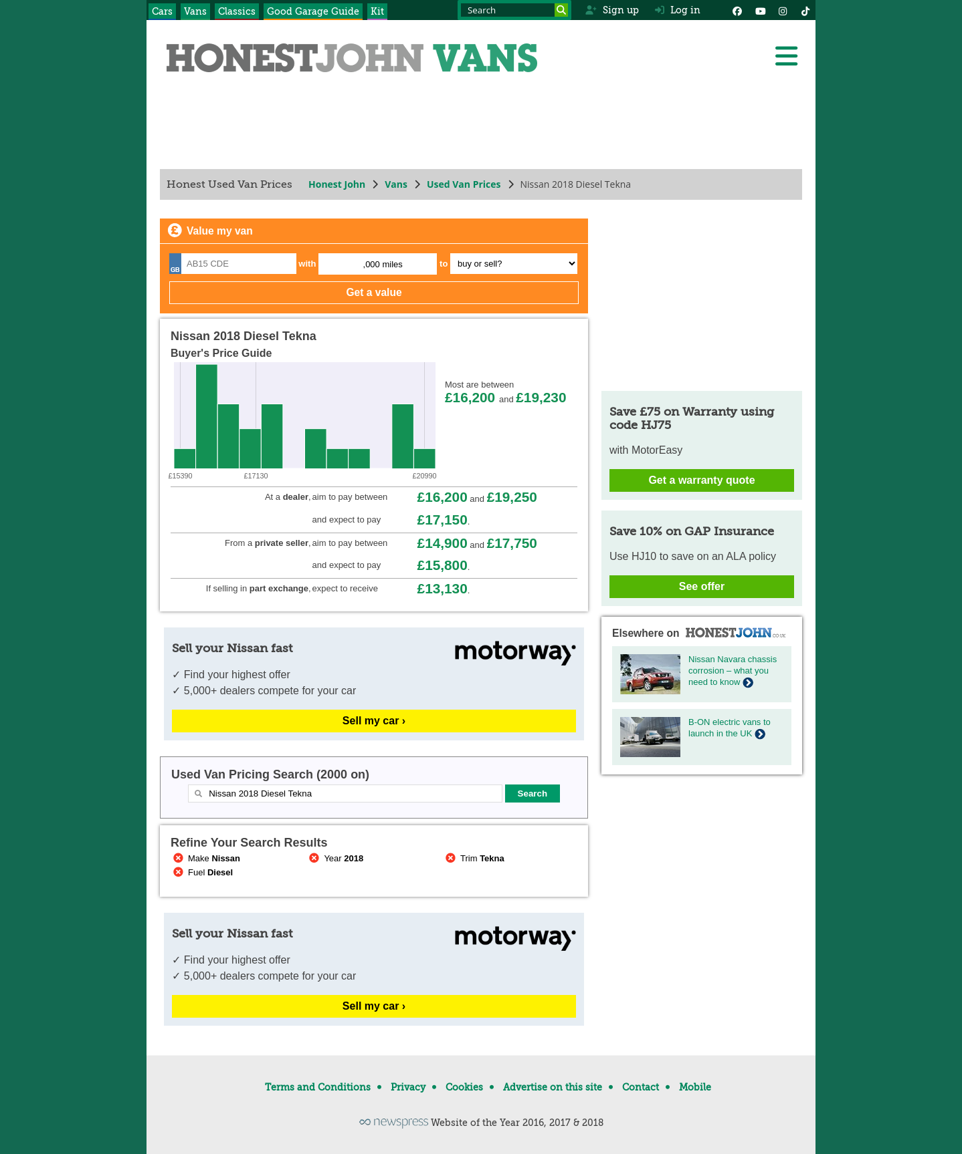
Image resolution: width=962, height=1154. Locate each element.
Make (205, 858)
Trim (473, 858)
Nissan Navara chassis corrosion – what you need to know (732, 670)
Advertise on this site (552, 1087)
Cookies (464, 1087)
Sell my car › (374, 720)
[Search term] (514, 10)
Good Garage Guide (313, 11)
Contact (640, 1087)
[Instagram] (783, 10)
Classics (237, 11)
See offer (702, 586)
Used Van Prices (464, 184)
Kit (377, 11)
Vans (195, 11)
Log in (677, 10)
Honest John (336, 184)
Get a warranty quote (701, 480)
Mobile (695, 1087)
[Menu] (786, 56)
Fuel (202, 872)
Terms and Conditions (318, 1087)
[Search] (561, 10)
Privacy (408, 1087)
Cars (162, 11)
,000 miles (383, 264)
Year (335, 858)
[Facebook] (737, 10)
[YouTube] (760, 10)
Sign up (612, 10)
